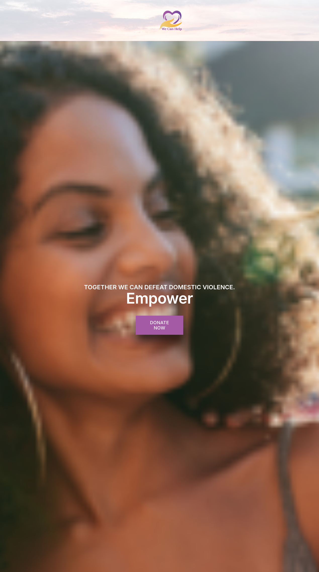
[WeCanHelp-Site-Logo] (171, 12)
